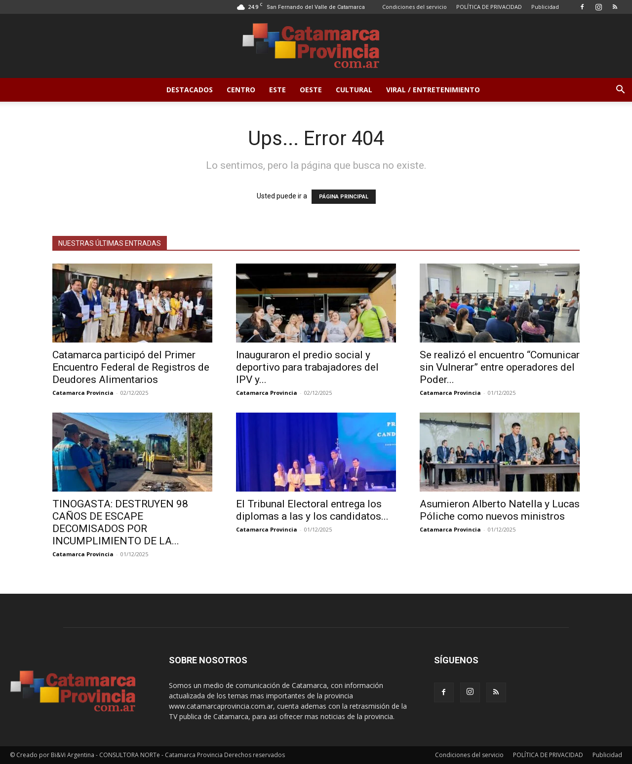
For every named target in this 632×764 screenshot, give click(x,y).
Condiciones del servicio (414, 6)
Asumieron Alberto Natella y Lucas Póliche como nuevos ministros (500, 510)
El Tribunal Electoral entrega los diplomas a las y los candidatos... (312, 510)
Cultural (354, 89)
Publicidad (545, 6)
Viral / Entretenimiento (433, 89)
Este (277, 89)
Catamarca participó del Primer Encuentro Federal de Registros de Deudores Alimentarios (130, 367)
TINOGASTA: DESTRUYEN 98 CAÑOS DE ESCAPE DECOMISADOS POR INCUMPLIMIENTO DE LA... (120, 522)
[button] (620, 90)
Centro (241, 89)
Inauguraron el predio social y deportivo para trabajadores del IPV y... (307, 367)
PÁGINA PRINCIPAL (343, 196)
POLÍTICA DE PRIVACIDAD (489, 6)
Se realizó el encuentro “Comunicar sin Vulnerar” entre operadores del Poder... (500, 367)
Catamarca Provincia (83, 392)
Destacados (189, 89)
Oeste (311, 89)
